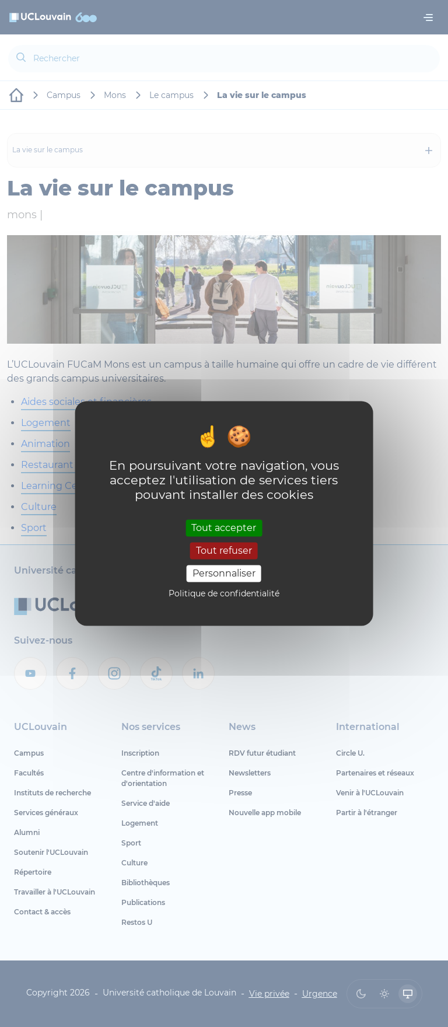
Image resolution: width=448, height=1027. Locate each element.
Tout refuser (224, 550)
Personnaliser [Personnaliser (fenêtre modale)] (224, 573)
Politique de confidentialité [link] (224, 594)
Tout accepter (223, 527)
